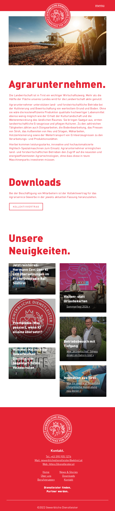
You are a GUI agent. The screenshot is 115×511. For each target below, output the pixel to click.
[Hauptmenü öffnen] (99, 5)
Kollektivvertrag (26, 206)
